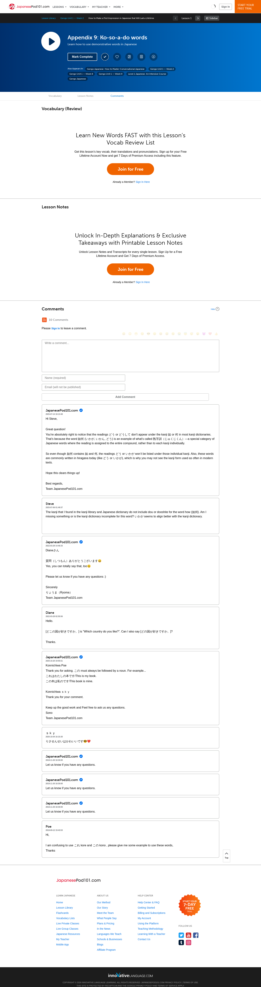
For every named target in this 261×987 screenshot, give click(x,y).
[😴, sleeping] (191, 320)
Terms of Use (190, 977)
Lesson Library (49, 18)
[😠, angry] (155, 320)
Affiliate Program (106, 944)
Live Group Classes (67, 923)
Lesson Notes (85, 95)
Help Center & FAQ (149, 897)
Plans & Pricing (105, 918)
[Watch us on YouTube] (188, 930)
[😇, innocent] (185, 320)
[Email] (83, 381)
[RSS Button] (44, 320)
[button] (213, 6)
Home (59, 897)
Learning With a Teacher (151, 928)
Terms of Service (167, 980)
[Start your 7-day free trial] (190, 900)
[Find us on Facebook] (196, 930)
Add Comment (61, 391)
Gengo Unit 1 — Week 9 (110, 74)
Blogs (100, 939)
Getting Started (146, 902)
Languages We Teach (109, 928)
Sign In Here (143, 181)
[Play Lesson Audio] (50, 41)
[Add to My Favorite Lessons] (117, 57)
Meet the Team (105, 907)
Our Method (103, 897)
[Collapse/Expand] (130, 309)
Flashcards (62, 907)
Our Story (102, 902)
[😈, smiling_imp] (204, 320)
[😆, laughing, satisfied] (161, 320)
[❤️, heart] (210, 320)
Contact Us (144, 933)
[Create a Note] (129, 57)
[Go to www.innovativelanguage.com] (130, 969)
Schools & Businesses (109, 933)
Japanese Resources (68, 928)
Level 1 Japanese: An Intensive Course (147, 74)
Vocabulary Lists (65, 912)
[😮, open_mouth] (198, 320)
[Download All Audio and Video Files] (154, 57)
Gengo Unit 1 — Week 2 (72, 18)
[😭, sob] (179, 320)
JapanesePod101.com (152, 977)
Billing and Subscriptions (151, 907)
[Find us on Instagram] (188, 937)
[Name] (83, 372)
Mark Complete (82, 56)
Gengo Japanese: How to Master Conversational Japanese (115, 69)
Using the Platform (148, 918)
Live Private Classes (67, 918)
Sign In (225, 6)
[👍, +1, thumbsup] (216, 320)
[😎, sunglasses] (148, 320)
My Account (144, 912)
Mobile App (62, 939)
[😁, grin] (136, 320)
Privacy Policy (173, 977)
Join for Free (130, 169)
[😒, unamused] (142, 320)
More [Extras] (117, 7)
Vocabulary (78, 7)
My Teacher (100, 7)
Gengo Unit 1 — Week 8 (81, 74)
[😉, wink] (173, 320)
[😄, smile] (124, 320)
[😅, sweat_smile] (167, 320)
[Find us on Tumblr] (181, 937)
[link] (197, 18)
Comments (117, 95)
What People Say (107, 912)
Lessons (58, 7)
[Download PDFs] (141, 57)
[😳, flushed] (130, 320)
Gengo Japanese (77, 79)
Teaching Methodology (150, 923)
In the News (103, 923)
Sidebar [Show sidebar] (213, 18)
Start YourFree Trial (248, 6)
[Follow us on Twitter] (181, 930)
